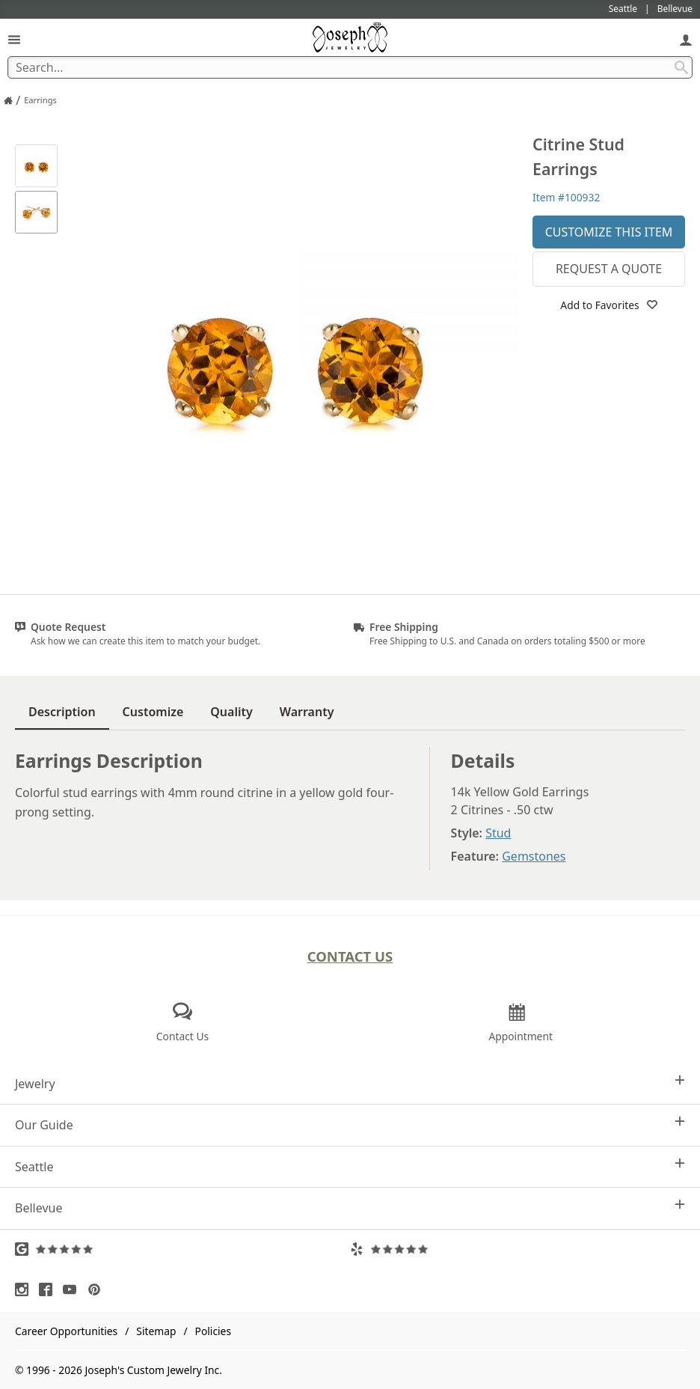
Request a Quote (609, 268)
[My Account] (686, 39)
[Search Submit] (681, 67)
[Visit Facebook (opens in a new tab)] (49, 1289)
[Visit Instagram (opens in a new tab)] (25, 1289)
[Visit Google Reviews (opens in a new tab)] (182, 1249)
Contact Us (350, 956)
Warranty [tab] (307, 711)
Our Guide (350, 1124)
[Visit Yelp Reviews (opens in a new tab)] (517, 1249)
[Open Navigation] (14, 39)
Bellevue (350, 1207)
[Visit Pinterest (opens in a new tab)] (98, 1289)
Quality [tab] (231, 711)
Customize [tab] (153, 711)
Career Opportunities (66, 1331)
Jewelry (350, 1083)
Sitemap (156, 1331)
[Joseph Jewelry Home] (8, 100)
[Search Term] (350, 67)
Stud (498, 833)
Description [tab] (62, 711)
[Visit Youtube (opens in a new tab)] (73, 1289)
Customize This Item (609, 232)
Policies (213, 1331)
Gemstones (533, 856)
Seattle (350, 1166)
